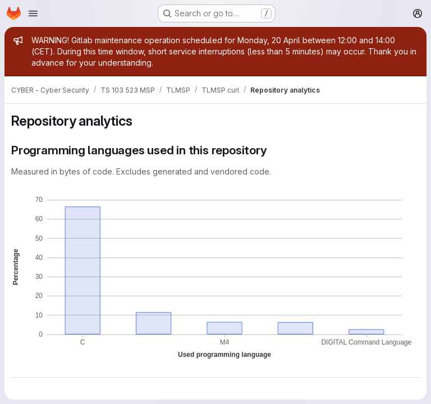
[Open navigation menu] (33, 13)
